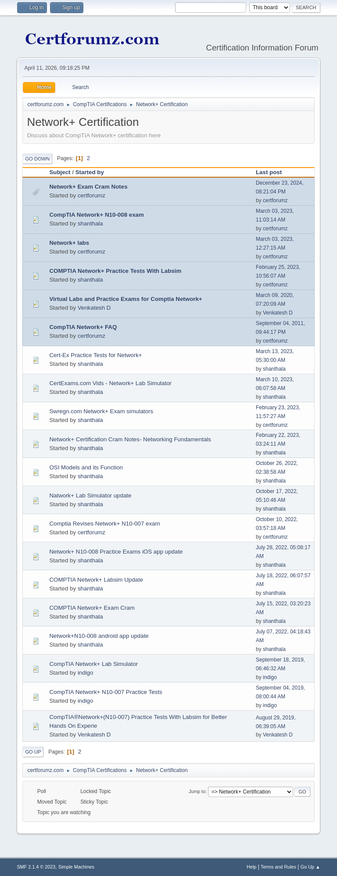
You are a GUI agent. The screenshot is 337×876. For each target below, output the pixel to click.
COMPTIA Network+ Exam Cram (91, 607)
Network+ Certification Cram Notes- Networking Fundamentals (130, 439)
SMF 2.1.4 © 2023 (36, 866)
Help (251, 866)
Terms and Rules (278, 866)
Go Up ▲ (310, 866)
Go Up (33, 751)
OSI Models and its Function (85, 467)
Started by (89, 172)
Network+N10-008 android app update (98, 636)
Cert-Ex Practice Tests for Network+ (95, 355)
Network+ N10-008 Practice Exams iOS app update (116, 551)
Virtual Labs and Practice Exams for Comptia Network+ (125, 299)
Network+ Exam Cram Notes (88, 186)
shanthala (90, 223)
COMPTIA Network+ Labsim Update (96, 579)
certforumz (91, 195)
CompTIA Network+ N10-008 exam (96, 214)
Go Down (37, 158)
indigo (85, 672)
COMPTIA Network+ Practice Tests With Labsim (115, 271)
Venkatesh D (94, 307)
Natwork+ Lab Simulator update (90, 495)
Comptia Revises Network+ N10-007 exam (104, 523)
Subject (59, 172)
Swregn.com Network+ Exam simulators (101, 411)
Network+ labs (69, 243)
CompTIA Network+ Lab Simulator (93, 664)
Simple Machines (76, 866)
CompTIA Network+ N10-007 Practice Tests (105, 692)
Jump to (197, 791)
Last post (273, 172)
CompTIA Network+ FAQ (83, 327)
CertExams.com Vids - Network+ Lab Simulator (110, 383)
